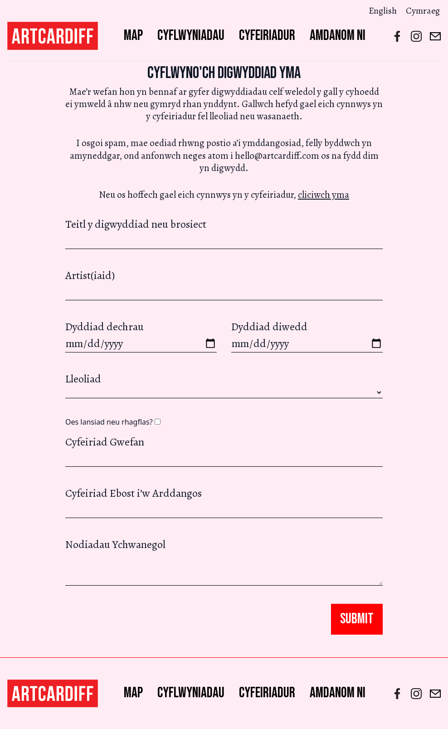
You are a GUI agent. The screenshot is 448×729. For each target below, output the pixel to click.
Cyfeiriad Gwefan (224, 451)
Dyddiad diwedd (307, 335)
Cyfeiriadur (267, 35)
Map (133, 35)
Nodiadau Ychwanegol (224, 561)
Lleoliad (83, 379)
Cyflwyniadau (190, 35)
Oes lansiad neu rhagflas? (113, 422)
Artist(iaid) (224, 284)
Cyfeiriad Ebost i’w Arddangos (224, 502)
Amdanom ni (337, 35)
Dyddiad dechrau (141, 335)
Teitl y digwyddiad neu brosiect (224, 233)
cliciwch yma (323, 194)
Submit (357, 619)
